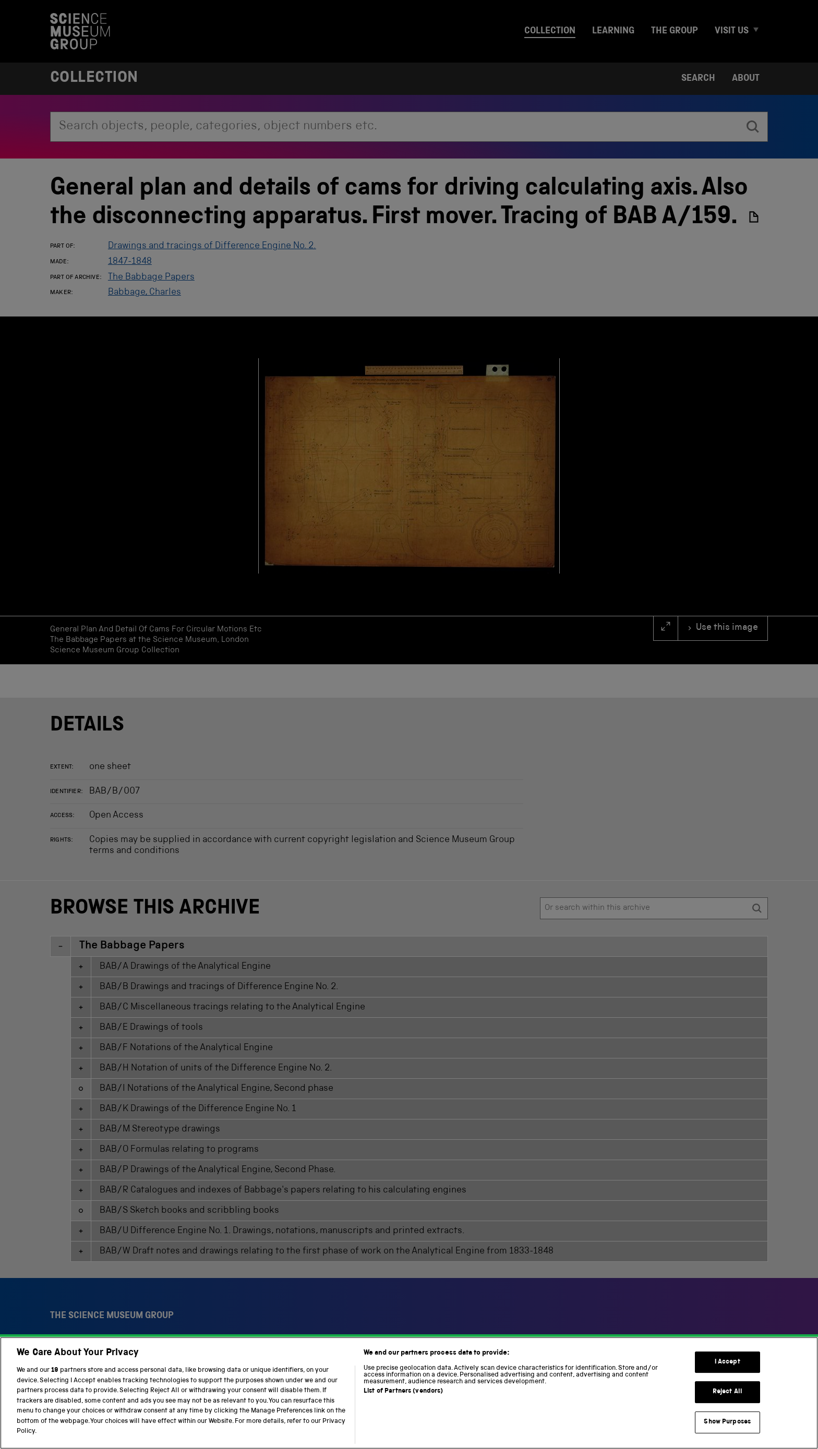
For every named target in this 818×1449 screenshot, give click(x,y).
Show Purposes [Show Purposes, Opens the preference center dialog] (727, 1424)
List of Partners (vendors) (403, 1394)
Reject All (727, 1394)
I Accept (727, 1364)
